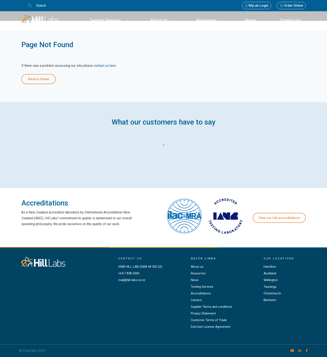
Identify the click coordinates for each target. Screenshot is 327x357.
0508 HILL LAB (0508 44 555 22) (140, 267)
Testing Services (109, 20)
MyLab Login (256, 6)
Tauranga (270, 287)
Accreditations (201, 293)
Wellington (271, 280)
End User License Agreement (210, 327)
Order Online (291, 6)
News (252, 20)
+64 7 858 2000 (128, 273)
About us (197, 267)
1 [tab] (163, 144)
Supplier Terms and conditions (211, 307)
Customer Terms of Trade (209, 320)
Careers (196, 300)
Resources (210, 20)
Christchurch (272, 293)
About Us (162, 20)
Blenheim (270, 300)
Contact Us (292, 20)
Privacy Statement (203, 313)
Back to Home (38, 79)
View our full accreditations (279, 218)
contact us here (105, 66)
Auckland (270, 273)
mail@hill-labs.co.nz (131, 280)
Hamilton (270, 267)
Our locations (279, 258)
